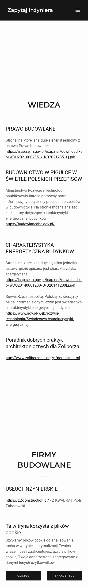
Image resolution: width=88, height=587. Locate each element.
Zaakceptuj (65, 579)
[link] (30, 10)
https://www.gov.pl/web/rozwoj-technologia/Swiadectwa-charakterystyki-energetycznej (40, 319)
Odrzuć (23, 579)
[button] (77, 10)
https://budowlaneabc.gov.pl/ (30, 224)
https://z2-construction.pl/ (27, 500)
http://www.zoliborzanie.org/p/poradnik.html (43, 358)
